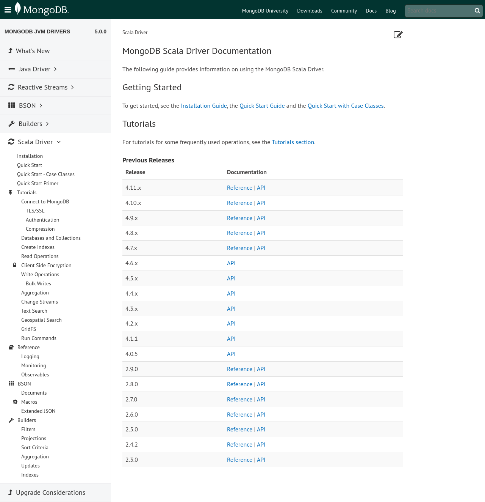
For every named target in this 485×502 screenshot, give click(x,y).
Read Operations (40, 256)
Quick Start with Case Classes (346, 105)
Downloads (309, 10)
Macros (29, 401)
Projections (33, 438)
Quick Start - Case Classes (46, 174)
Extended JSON (38, 411)
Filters (28, 429)
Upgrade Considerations (46, 492)
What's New (29, 50)
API (261, 187)
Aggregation (35, 292)
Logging (30, 356)
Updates (30, 465)
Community (344, 10)
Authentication (42, 219)
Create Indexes (38, 247)
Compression (40, 228)
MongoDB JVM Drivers (37, 31)
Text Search (34, 310)
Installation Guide (204, 105)
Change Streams (39, 301)
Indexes (30, 474)
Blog (390, 10)
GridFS (28, 329)
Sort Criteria (34, 447)
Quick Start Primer (37, 183)
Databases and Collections (51, 237)
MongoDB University (265, 10)
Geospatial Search (41, 319)
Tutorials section (293, 142)
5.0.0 (100, 31)
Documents (34, 392)
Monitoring (33, 365)
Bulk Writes (38, 283)
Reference (239, 187)
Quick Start (29, 165)
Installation (30, 156)
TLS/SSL (35, 210)
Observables (35, 374)
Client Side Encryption (46, 265)
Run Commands (38, 338)
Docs (371, 10)
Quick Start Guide (262, 105)
